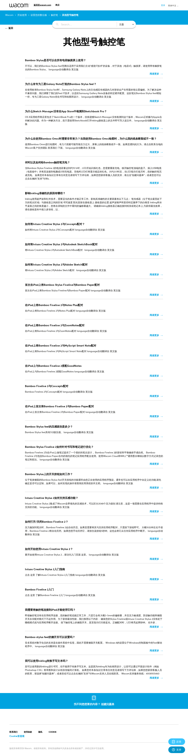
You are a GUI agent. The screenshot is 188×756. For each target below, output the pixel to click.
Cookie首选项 (16, 736)
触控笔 (54, 14)
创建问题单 (107, 704)
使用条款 (28, 731)
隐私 (40, 731)
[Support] (176, 741)
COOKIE (52, 731)
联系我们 (13, 731)
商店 (57, 5)
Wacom (9, 14)
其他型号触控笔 (70, 14)
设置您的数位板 (39, 14)
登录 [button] (163, 5)
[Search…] (83, 24)
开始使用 (22, 14)
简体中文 (173, 5)
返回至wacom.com (42, 5)
